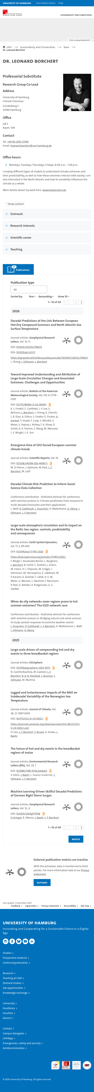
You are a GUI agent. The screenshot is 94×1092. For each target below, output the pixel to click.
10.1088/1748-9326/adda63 (31, 771)
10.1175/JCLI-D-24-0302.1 (29, 718)
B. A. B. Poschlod (31, 676)
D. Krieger (16, 817)
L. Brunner (47, 676)
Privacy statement (50, 905)
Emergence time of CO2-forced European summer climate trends (43, 447)
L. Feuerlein (41, 509)
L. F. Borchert (29, 513)
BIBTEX (76, 839)
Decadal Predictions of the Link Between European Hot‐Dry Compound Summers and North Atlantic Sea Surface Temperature (46, 325)
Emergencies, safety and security (22, 1043)
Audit (64, 1062)
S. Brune (39, 732)
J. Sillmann (27, 361)
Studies (7, 953)
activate (42, 882)
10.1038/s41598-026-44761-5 (31, 463)
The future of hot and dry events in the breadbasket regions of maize (45, 751)
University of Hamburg (17, 3)
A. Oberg (72, 509)
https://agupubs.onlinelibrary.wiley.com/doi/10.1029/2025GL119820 (49, 358)
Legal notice (31, 905)
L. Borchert (41, 361)
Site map (85, 905)
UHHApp (8, 1038)
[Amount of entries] (63, 296)
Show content (16, 204)
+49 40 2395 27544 (17, 142)
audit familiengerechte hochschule (55, 1065)
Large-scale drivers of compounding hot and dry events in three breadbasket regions (42, 652)
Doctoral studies (12, 983)
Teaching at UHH (12, 978)
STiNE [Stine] (60, 3)
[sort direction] (46, 296)
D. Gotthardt (26, 509)
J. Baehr (24, 775)
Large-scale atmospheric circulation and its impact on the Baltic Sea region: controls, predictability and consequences (46, 529)
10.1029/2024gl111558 (28, 813)
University (9, 1003)
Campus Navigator (13, 1033)
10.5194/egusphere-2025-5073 (33, 668)
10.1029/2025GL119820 (29, 347)
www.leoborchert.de (54, 190)
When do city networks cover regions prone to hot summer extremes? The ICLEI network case (44, 603)
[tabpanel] (47, 559)
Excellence (9, 1008)
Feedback (15, 905)
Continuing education (15, 962)
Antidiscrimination (14, 1048)
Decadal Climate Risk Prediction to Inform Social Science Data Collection (43, 486)
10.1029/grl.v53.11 (25, 352)
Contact (7, 1028)
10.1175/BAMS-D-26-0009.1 (31, 404)
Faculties (8, 1013)
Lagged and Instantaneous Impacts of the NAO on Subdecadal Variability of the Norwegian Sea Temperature (44, 696)
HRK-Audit (75, 1064)
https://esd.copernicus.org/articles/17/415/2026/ (38, 557)
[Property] (30, 296)
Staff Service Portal (45, 3)
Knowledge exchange (15, 993)
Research (8, 973)
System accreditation (87, 1064)
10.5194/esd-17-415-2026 (29, 551)
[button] (83, 3)
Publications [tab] (16, 268)
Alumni (7, 1018)
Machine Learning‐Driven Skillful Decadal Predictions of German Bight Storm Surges (46, 793)
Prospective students (15, 958)
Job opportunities (13, 988)
